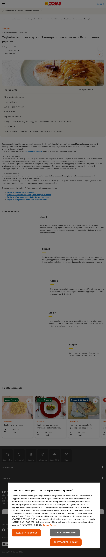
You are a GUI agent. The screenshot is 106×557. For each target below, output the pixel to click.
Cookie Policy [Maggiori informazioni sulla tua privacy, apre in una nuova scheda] (49, 525)
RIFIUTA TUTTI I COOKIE (65, 532)
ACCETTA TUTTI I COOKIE (66, 542)
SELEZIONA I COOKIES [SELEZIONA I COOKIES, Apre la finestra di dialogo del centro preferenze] (26, 533)
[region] (54, 515)
